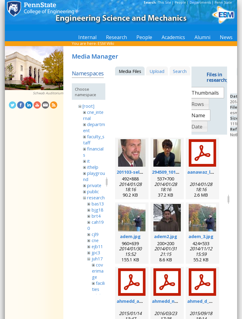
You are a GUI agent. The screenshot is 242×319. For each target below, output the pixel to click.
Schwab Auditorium (48, 93)
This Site (164, 2)
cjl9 (95, 234)
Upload (156, 71)
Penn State (223, 2)
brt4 (96, 216)
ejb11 (97, 246)
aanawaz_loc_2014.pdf (211, 172)
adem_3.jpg (200, 236)
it (88, 161)
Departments (200, 2)
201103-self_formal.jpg (142, 172)
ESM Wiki (106, 43)
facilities (98, 286)
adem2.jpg (165, 236)
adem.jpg (130, 236)
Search (180, 71)
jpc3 (96, 252)
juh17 (97, 259)
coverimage (97, 271)
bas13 (98, 204)
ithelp (92, 167)
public (93, 191)
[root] (88, 106)
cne (95, 240)
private (94, 185)
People (180, 2)
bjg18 (97, 210)
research (96, 197)
